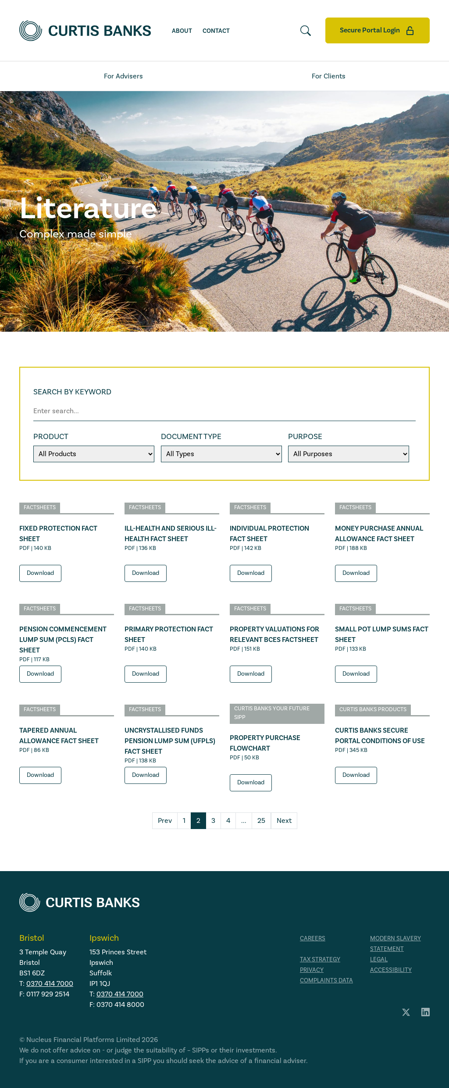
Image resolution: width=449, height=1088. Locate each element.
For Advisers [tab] (123, 76)
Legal (379, 960)
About (182, 31)
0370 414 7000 (49, 983)
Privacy (312, 970)
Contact (216, 31)
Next (284, 820)
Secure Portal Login (377, 30)
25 (261, 820)
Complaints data (326, 981)
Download (40, 573)
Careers (312, 939)
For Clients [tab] (329, 76)
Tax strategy (320, 960)
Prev (165, 820)
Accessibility (391, 970)
